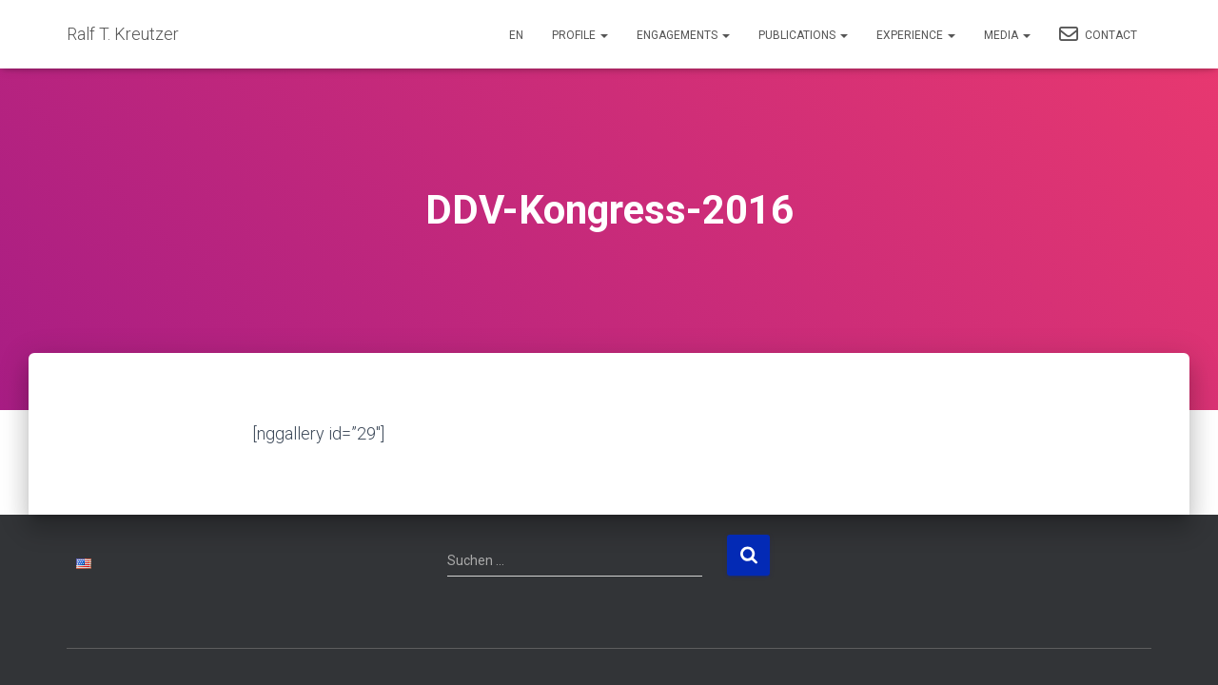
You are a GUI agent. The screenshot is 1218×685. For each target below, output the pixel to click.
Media (1007, 35)
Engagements (683, 35)
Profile (580, 35)
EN (516, 35)
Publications (803, 35)
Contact (1098, 34)
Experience (915, 35)
